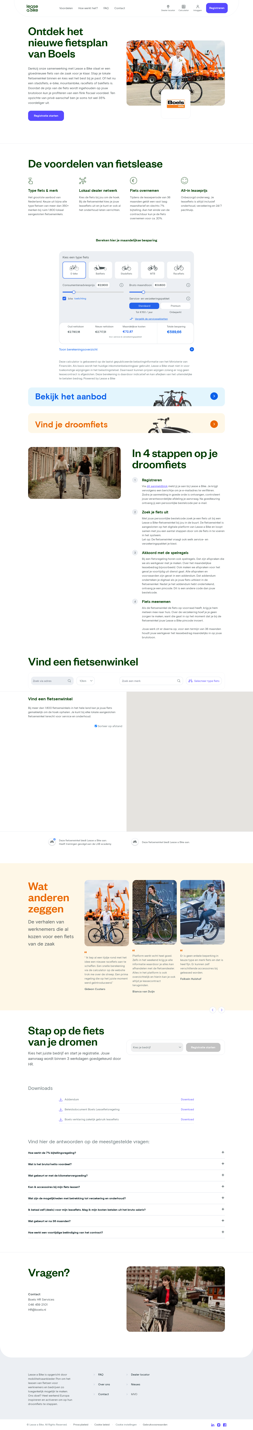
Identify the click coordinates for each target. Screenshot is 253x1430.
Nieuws (135, 1384)
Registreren (217, 7)
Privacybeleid (81, 1424)
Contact (119, 8)
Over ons (104, 1384)
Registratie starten (46, 115)
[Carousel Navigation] (217, 1010)
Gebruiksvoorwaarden (155, 1424)
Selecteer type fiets (203, 681)
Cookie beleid (101, 1424)
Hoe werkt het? (88, 8)
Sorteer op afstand (108, 726)
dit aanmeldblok (157, 486)
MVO (134, 1394)
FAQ (106, 8)
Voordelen (66, 8)
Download (187, 1099)
